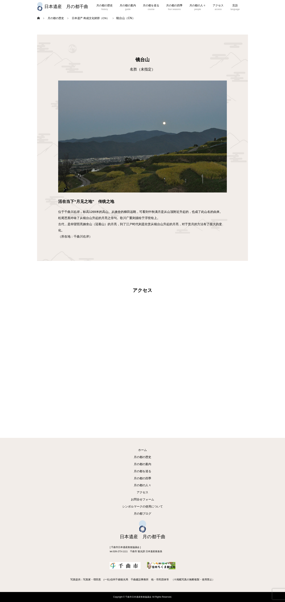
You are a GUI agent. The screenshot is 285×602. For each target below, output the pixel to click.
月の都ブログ (142, 513)
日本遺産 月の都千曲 (66, 6)
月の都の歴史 (104, 5)
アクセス (218, 5)
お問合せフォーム (142, 499)
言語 (235, 5)
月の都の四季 (174, 5)
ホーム (142, 450)
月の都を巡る (151, 5)
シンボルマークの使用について (142, 506)
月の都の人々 (197, 5)
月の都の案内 (128, 5)
